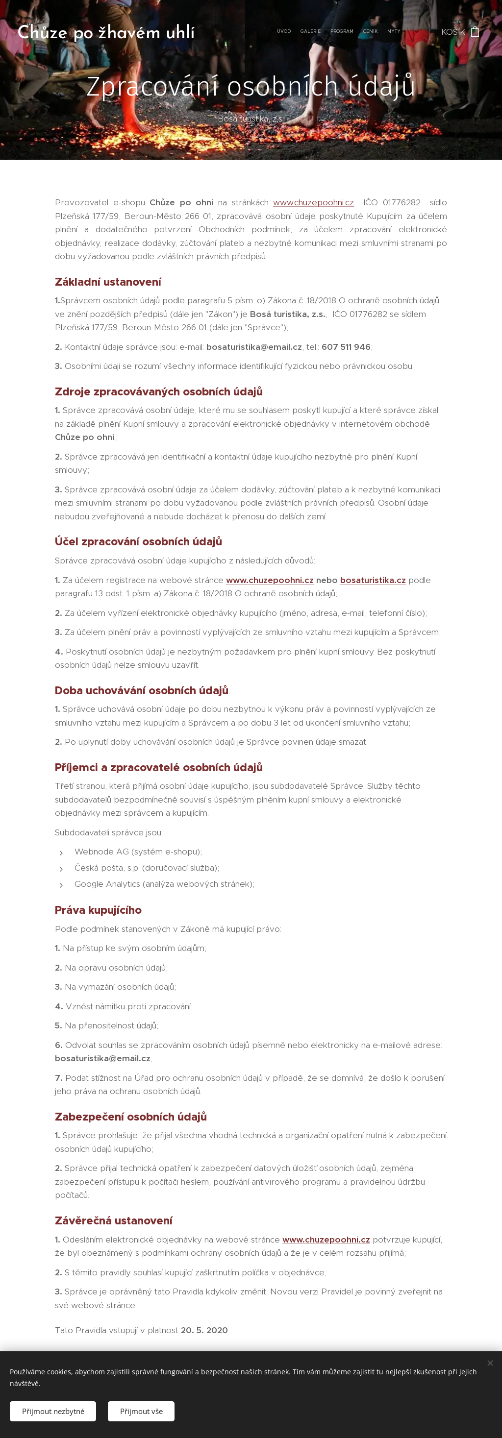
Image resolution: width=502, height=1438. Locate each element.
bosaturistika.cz (373, 580)
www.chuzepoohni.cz (313, 202)
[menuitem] (217, 32)
